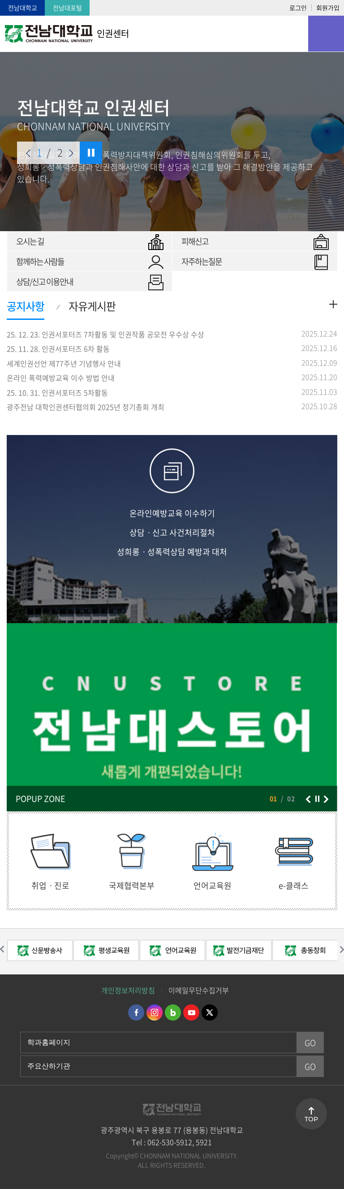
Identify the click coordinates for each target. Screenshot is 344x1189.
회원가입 (328, 7)
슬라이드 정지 (91, 153)
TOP (311, 1119)
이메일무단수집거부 (198, 990)
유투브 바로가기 (191, 1012)
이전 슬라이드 (28, 153)
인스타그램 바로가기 (154, 1012)
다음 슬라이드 (71, 153)
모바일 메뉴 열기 (326, 34)
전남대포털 (67, 7)
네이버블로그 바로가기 (173, 1012)
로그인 (298, 7)
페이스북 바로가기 (136, 1012)
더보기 (333, 304)
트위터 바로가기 (210, 1012)
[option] (40, 951)
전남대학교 (22, 7)
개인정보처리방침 (128, 990)
